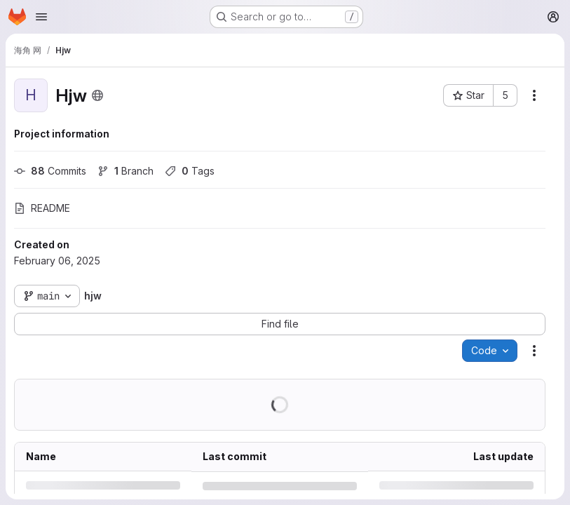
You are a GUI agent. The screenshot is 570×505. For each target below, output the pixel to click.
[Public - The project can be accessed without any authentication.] (97, 95)
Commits (50, 171)
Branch (125, 171)
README (42, 208)
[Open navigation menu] (41, 17)
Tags (190, 171)
